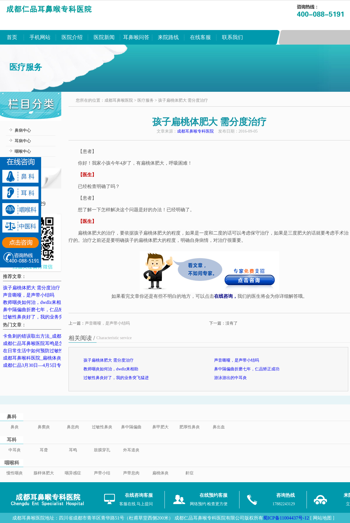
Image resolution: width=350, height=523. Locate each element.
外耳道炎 (131, 450)
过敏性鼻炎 (102, 427)
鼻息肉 (73, 427)
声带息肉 (131, 473)
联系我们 (232, 37)
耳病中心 (23, 141)
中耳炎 (14, 450)
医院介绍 (72, 37)
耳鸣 (73, 450)
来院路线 (168, 37)
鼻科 (12, 417)
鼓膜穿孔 (102, 450)
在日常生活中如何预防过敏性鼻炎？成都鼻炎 (49, 350)
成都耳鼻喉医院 (118, 100)
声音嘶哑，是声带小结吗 (28, 295)
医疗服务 (145, 100)
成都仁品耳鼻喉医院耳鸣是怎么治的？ (42, 343)
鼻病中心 (23, 130)
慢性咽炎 (14, 473)
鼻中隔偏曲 (131, 427)
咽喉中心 (23, 151)
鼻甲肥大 (160, 427)
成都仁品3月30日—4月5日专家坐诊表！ (44, 365)
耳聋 (44, 450)
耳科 (12, 440)
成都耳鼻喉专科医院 (195, 131)
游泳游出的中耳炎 (230, 378)
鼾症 (190, 473)
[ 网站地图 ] (322, 517)
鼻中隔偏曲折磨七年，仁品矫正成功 (40, 309)
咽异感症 (73, 473)
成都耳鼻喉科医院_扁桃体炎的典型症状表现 (48, 357)
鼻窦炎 (44, 427)
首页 (12, 37)
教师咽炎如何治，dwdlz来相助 (34, 302)
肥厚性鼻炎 (189, 427)
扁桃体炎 (160, 473)
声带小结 (102, 473)
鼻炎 (14, 427)
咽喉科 (11, 463)
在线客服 (200, 37)
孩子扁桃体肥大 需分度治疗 (31, 287)
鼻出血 (219, 427)
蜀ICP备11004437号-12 (286, 517)
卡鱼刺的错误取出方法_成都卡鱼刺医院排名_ (49, 336)
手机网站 (39, 37)
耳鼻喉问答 (136, 37)
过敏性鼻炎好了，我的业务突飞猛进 (40, 316)
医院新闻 (104, 37)
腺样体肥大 (44, 473)
